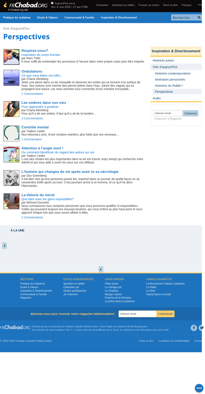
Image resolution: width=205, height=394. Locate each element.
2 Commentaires (32, 93)
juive (155, 330)
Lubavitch (79, 326)
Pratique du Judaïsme (16, 18)
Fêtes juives (111, 283)
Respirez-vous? (34, 51)
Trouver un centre (148, 5)
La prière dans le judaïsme (120, 301)
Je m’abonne (70, 294)
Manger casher (113, 294)
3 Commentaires (32, 118)
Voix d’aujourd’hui (16, 28)
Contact (198, 340)
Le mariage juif (113, 287)
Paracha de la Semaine (118, 297)
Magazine (25, 297)
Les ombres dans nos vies (43, 103)
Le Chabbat (111, 290)
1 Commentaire (31, 139)
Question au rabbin (123, 5)
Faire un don (170, 5)
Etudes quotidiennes (74, 290)
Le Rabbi (151, 287)
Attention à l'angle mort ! (42, 148)
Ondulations (31, 71)
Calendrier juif (71, 287)
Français (187, 5)
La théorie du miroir (38, 195)
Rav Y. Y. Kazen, (74, 330)
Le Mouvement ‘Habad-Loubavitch (165, 283)
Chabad (69, 326)
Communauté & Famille (79, 18)
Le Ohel (150, 290)
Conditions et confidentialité (174, 340)
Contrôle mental (35, 127)
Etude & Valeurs (47, 18)
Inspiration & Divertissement (119, 18)
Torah (116, 330)
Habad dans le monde (158, 294)
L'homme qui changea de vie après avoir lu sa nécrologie (69, 172)
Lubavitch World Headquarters (132, 326)
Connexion (101, 5)
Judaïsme (128, 330)
